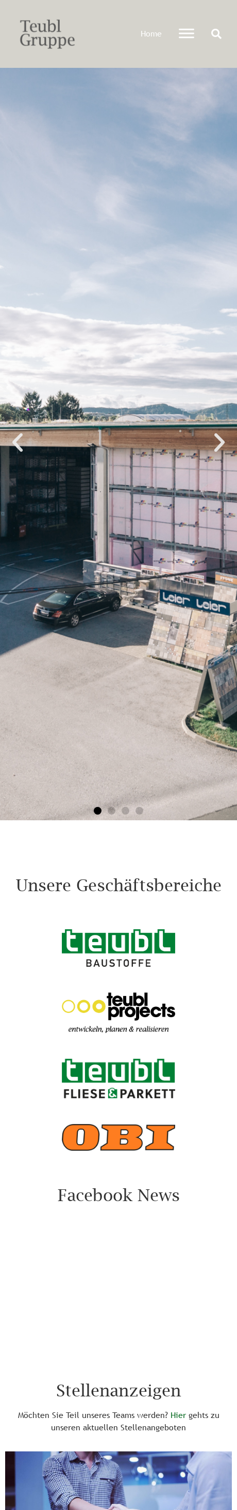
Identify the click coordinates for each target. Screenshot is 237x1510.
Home (151, 33)
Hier (178, 1415)
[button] (216, 34)
